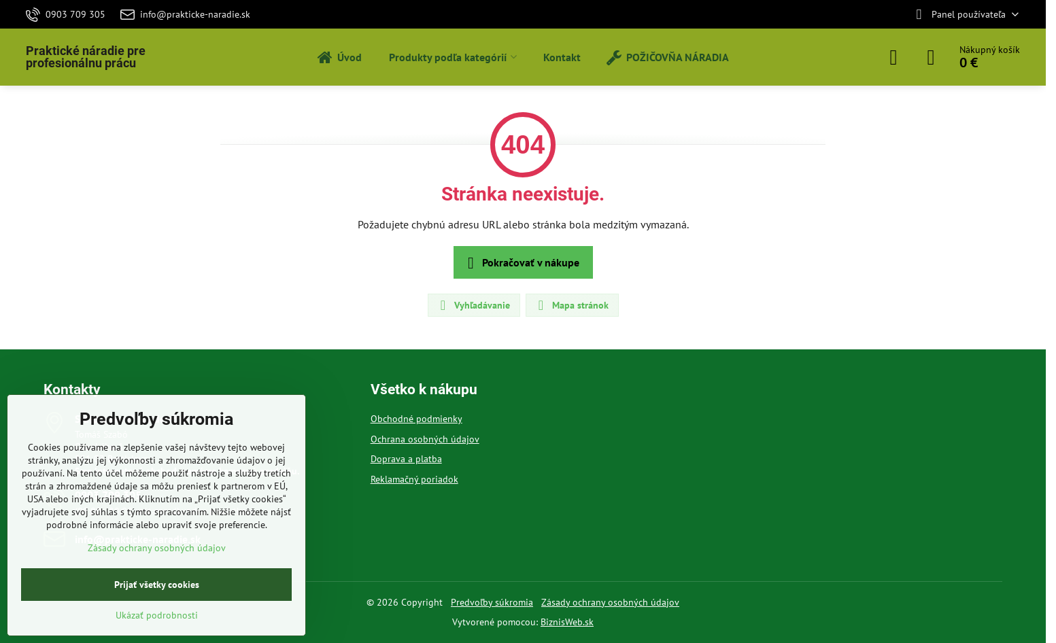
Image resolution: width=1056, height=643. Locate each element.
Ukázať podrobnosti (157, 615)
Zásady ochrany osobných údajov (610, 602)
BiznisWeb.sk (567, 622)
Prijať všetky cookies (156, 584)
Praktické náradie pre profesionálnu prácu (86, 57)
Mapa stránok (571, 305)
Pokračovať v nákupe (521, 263)
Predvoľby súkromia (492, 602)
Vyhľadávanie (473, 305)
